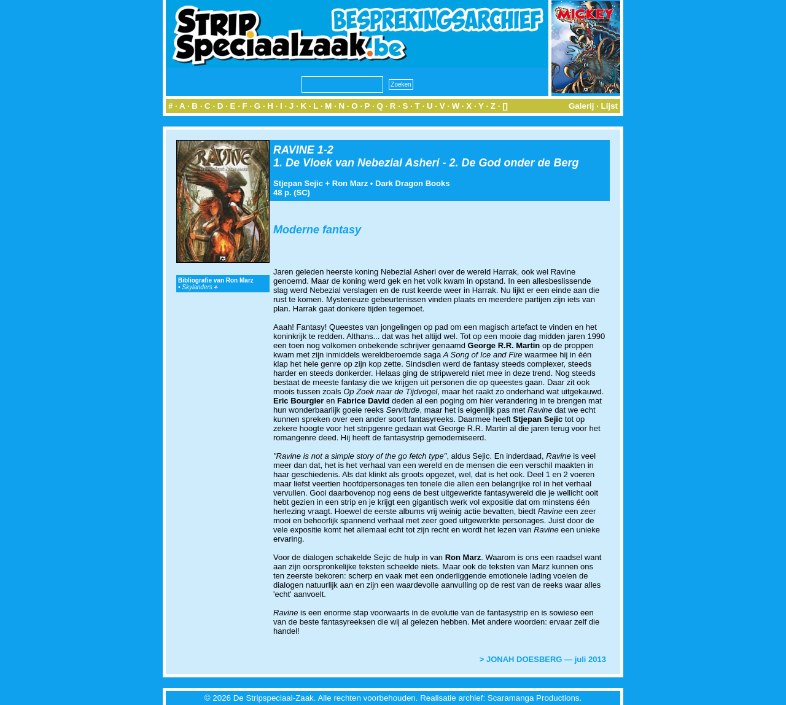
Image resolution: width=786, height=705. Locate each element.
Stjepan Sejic (298, 183)
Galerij (581, 106)
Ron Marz (350, 183)
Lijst (609, 106)
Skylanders (199, 287)
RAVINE (293, 150)
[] (505, 106)
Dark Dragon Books (412, 183)
